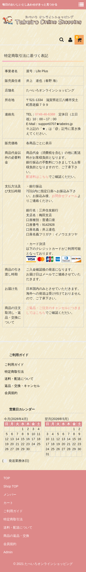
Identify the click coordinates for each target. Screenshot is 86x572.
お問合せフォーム (65, 196)
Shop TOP (10, 486)
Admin (8, 552)
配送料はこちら (37, 176)
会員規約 (11, 393)
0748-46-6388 (45, 114)
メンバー (9, 494)
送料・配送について (19, 378)
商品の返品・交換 (16, 535)
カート (8, 503)
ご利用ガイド (14, 364)
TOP (6, 478)
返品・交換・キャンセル (22, 386)
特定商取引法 (14, 371)
